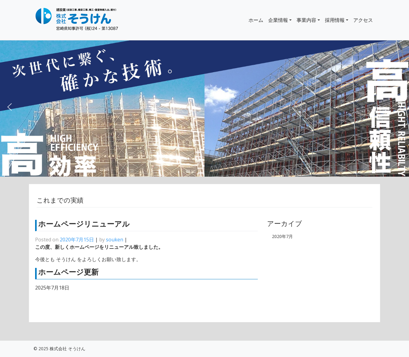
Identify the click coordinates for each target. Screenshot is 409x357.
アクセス (363, 20)
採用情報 (335, 20)
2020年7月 (282, 236)
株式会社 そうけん (67, 348)
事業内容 (306, 20)
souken (114, 239)
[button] (9, 108)
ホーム (256, 20)
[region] (204, 108)
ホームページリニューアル (84, 224)
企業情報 (278, 20)
